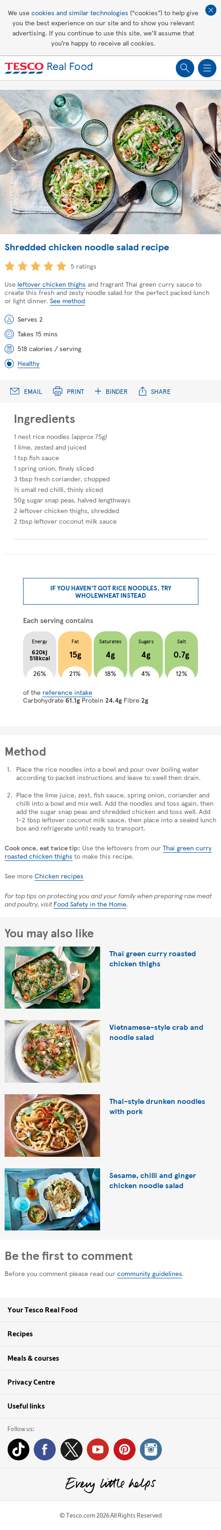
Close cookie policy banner (210, 10)
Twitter (71, 1449)
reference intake (67, 692)
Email (26, 391)
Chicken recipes (59, 875)
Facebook (45, 1449)
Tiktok (18, 1449)
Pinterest (124, 1449)
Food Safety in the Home (90, 903)
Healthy (29, 363)
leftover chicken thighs (52, 284)
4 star (48, 266)
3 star (35, 266)
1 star (9, 266)
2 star (22, 266)
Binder (111, 391)
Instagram (151, 1449)
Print (68, 391)
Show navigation (207, 68)
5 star (61, 266)
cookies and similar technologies (79, 12)
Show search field (185, 68)
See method (67, 300)
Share (155, 391)
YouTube (98, 1449)
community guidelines (149, 1273)
